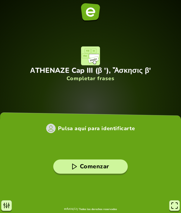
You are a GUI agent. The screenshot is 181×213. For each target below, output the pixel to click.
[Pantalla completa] (174, 205)
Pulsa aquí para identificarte (96, 128)
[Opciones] (6, 205)
